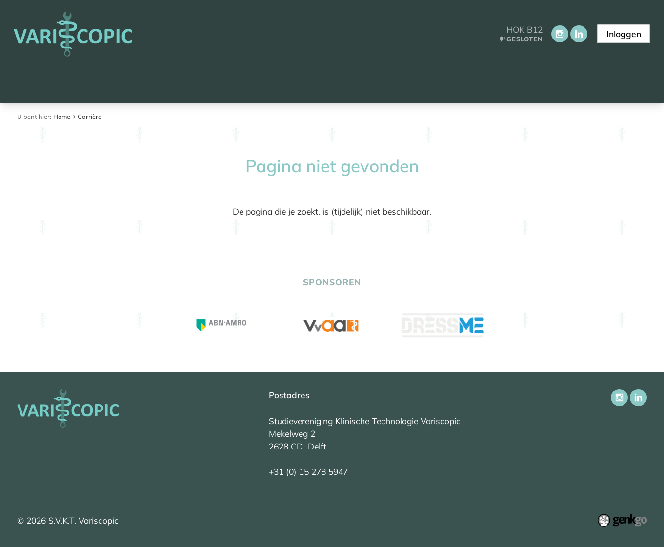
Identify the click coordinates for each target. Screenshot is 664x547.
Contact (510, 81)
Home (27, 81)
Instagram (558, 33)
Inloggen (623, 34)
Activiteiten (315, 81)
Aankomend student (95, 81)
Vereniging (183, 81)
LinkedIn (577, 33)
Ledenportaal (444, 81)
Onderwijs (248, 81)
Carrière (377, 81)
